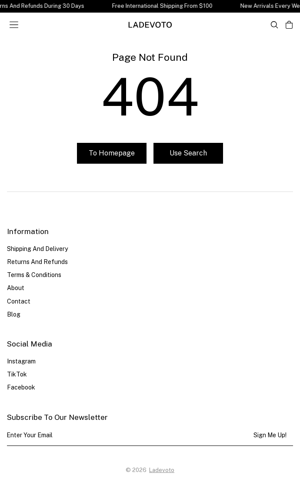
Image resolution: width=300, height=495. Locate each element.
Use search (188, 153)
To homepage (112, 153)
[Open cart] (289, 25)
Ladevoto (161, 470)
